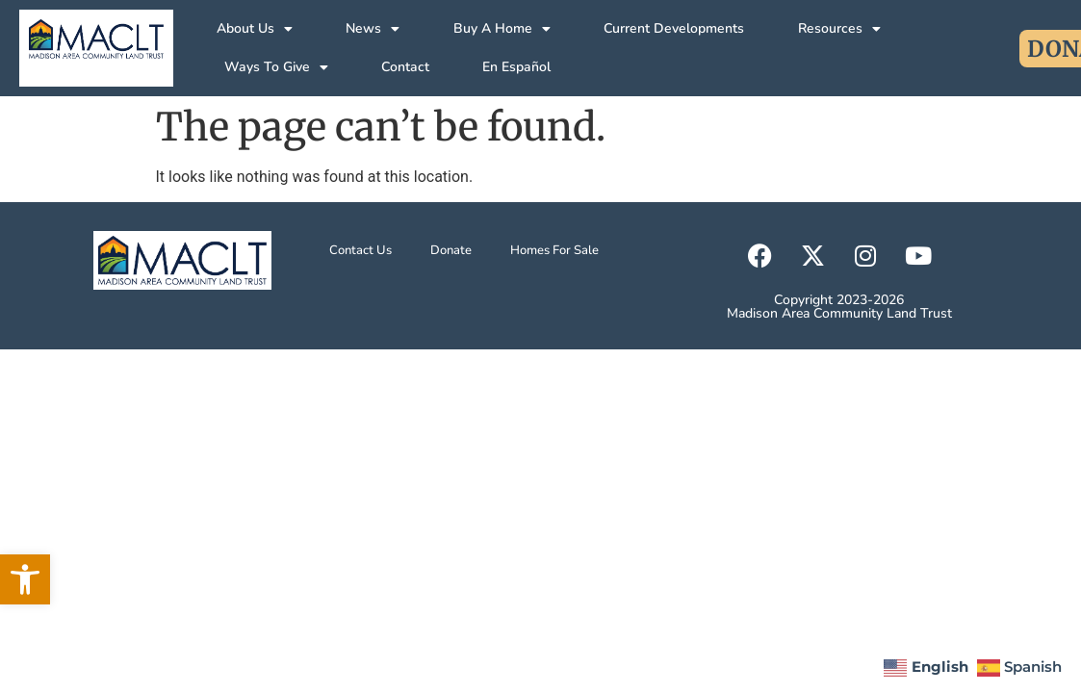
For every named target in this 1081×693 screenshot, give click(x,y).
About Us (255, 29)
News (372, 29)
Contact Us (360, 250)
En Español (516, 67)
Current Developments (674, 28)
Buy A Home (502, 29)
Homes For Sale (554, 250)
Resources (839, 29)
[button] (25, 579)
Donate (451, 250)
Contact (405, 67)
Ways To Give (276, 67)
